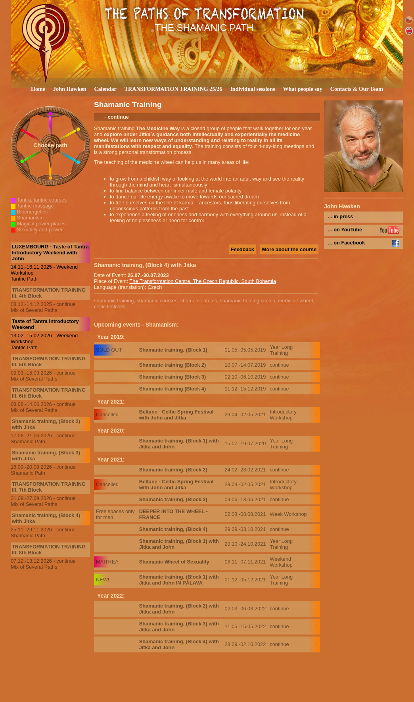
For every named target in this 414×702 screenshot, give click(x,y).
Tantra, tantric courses (39, 200)
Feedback (242, 249)
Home (38, 89)
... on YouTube (345, 230)
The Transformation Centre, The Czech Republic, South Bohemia (202, 281)
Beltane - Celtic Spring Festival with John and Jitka (176, 415)
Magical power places (38, 224)
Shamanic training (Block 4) (172, 389)
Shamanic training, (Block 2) (173, 470)
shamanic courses (156, 301)
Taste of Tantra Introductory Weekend (45, 324)
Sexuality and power (37, 230)
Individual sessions (252, 89)
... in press (340, 216)
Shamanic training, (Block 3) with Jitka (46, 456)
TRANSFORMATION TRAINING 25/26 (173, 89)
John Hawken (69, 89)
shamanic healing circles (247, 301)
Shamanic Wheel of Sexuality (174, 562)
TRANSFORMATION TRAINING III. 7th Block (49, 487)
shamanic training (114, 301)
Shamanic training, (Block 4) (173, 529)
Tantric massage (32, 206)
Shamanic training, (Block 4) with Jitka (46, 518)
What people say (302, 89)
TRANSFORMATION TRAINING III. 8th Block (49, 550)
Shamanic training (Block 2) (172, 365)
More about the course (289, 249)
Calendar (105, 89)
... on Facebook (346, 243)
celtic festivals (109, 307)
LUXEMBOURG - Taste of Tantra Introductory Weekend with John (50, 253)
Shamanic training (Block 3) (172, 377)
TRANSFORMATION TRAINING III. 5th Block (49, 361)
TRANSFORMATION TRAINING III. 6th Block (49, 393)
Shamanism (27, 218)
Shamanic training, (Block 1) (173, 350)
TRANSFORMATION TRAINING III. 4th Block (49, 293)
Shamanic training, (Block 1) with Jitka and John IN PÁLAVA (179, 580)
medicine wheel (295, 301)
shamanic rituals (198, 301)
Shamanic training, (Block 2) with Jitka (46, 424)
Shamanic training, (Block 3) (173, 499)
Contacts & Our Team (356, 89)
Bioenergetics (29, 212)
